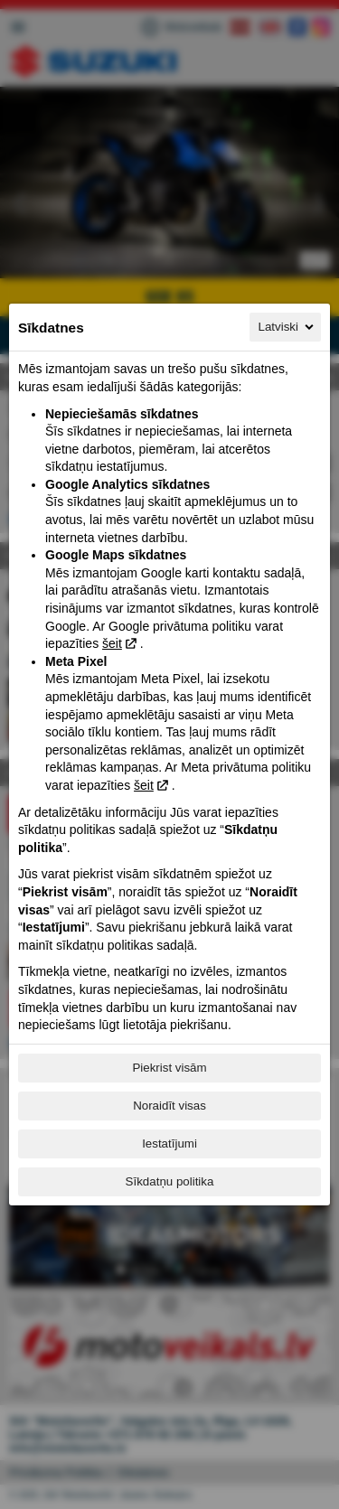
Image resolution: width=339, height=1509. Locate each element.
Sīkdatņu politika (170, 1181)
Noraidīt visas (169, 1105)
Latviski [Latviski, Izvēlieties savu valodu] (287, 327)
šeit (112, 643)
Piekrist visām (169, 1067)
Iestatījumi (169, 1143)
